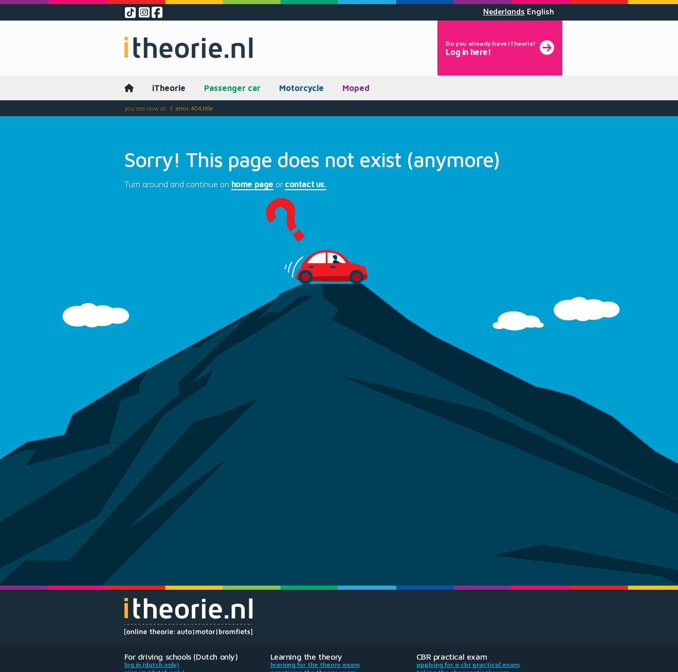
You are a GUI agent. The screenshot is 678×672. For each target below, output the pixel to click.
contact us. (305, 184)
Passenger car (232, 88)
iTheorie (169, 88)
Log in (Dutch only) (151, 664)
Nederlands (504, 11)
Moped (356, 88)
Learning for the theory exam (315, 664)
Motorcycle (301, 88)
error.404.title (194, 108)
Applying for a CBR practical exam (468, 664)
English (540, 11)
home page (252, 184)
